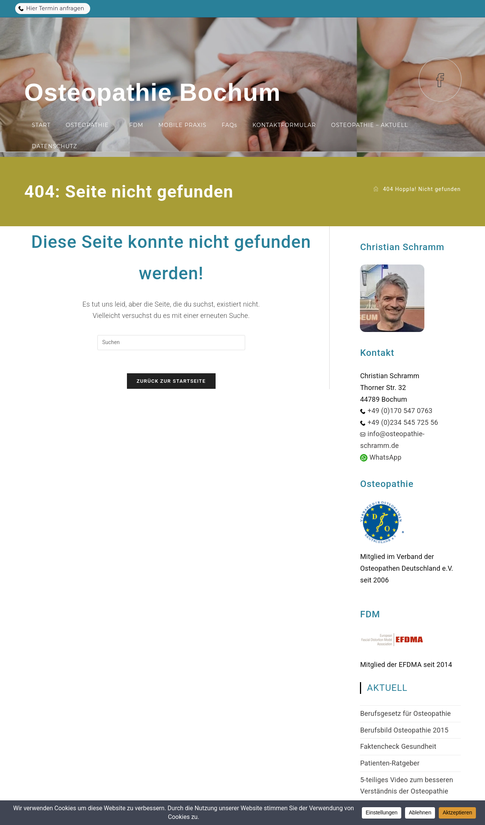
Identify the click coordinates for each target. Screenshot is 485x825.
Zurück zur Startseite (171, 381)
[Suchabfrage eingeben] (171, 342)
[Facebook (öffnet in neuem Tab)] (440, 80)
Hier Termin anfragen (51, 8)
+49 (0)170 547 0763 (400, 411)
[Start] (376, 189)
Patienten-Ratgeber (389, 763)
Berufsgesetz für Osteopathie (405, 713)
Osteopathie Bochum (152, 92)
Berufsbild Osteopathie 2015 (404, 730)
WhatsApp (385, 457)
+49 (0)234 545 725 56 (403, 422)
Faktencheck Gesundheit (398, 746)
